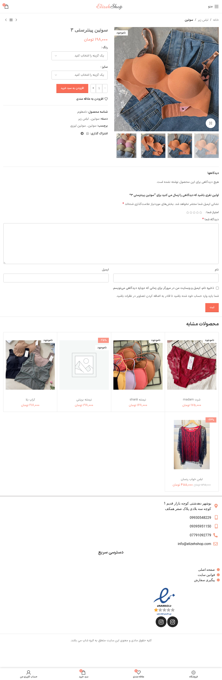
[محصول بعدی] (5, 20)
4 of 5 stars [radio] (191, 212)
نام (217, 269)
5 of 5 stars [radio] (187, 212)
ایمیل (105, 269)
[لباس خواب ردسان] (191, 444)
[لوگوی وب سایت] (111, 6)
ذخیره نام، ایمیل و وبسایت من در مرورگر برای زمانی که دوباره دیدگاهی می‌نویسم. (163, 288)
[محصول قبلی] (16, 20)
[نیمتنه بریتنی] (84, 365)
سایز (105, 67)
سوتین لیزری (78, 126)
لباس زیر (203, 20)
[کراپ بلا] (30, 365)
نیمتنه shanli (138, 399)
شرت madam (191, 399)
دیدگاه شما (210, 219)
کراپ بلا (30, 399)
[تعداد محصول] (99, 88)
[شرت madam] (191, 365)
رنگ (105, 47)
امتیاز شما (213, 212)
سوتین (189, 20)
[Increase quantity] (93, 88)
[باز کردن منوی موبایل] (213, 6)
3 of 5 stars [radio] (194, 212)
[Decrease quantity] (105, 88)
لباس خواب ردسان (191, 479)
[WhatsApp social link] (87, 134)
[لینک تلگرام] (82, 134)
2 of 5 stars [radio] (197, 212)
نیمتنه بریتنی (84, 399)
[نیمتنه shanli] (138, 365)
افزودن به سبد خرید (72, 88)
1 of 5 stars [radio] (200, 212)
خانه (216, 20)
